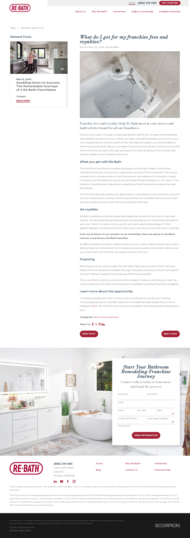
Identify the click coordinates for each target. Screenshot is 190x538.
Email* (120, 402)
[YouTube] (61, 481)
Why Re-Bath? (133, 463)
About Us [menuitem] (80, 11)
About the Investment (106, 317)
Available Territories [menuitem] (169, 11)
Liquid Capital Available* (157, 418)
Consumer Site (162, 470)
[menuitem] (14, 530)
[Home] (20, 8)
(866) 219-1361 (147, 2)
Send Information (146, 435)
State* (159, 410)
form (95, 280)
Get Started (170, 3)
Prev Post (89, 333)
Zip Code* (141, 410)
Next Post (170, 333)
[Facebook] (67, 481)
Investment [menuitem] (119, 11)
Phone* (121, 410)
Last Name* (152, 394)
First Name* (123, 394)
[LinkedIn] (55, 481)
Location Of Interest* (127, 418)
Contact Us (131, 470)
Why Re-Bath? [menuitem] (99, 11)
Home (99, 463)
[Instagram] (74, 481)
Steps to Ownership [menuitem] (142, 11)
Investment (160, 463)
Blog (132, 3)
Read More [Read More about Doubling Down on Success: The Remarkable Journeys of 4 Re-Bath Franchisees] (23, 100)
